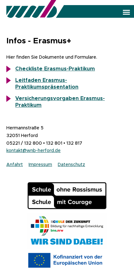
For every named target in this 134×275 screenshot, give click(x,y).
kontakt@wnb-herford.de (33, 150)
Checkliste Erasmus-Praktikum (55, 68)
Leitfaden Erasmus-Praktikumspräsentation (46, 83)
